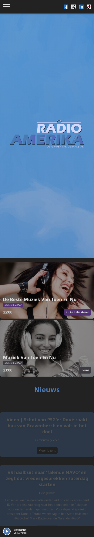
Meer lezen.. (47, 453)
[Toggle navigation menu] (6, 6)
